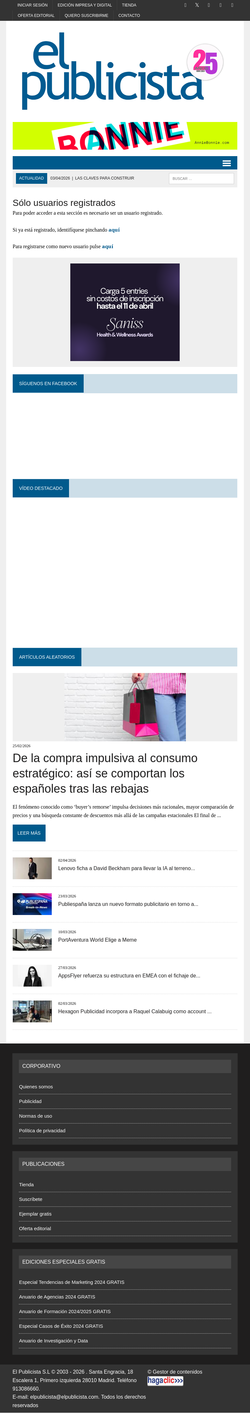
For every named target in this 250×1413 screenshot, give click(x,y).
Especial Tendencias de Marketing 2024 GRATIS (71, 1282)
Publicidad (30, 1101)
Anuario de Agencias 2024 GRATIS (57, 1297)
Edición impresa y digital (85, 5)
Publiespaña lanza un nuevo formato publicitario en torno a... (128, 904)
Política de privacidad (42, 1131)
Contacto (129, 15)
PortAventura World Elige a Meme (97, 940)
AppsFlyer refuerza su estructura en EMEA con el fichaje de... (129, 976)
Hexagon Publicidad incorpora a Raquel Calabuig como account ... (134, 1012)
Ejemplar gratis (35, 1214)
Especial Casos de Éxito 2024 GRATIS (61, 1326)
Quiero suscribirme (86, 15)
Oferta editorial (36, 15)
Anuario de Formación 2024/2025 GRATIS (65, 1311)
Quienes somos (36, 1087)
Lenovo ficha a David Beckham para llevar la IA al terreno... (126, 868)
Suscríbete (30, 1199)
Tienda (129, 5)
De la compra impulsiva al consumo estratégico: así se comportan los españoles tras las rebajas (104, 774)
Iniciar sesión (32, 5)
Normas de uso (35, 1116)
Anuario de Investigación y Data (53, 1341)
